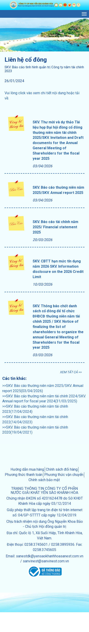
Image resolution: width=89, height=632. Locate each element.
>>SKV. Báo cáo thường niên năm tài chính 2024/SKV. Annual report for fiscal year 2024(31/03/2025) (44, 399)
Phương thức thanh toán (23, 474)
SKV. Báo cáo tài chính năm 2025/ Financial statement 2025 (55, 227)
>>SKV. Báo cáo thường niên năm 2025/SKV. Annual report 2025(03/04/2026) (42, 388)
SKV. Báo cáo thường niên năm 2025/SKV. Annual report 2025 (58, 190)
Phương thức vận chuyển (63, 474)
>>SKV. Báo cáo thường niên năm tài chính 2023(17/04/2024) (35, 409)
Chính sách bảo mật (44, 480)
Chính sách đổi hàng (62, 469)
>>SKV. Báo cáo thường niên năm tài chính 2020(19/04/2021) (35, 430)
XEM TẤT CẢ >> (70, 372)
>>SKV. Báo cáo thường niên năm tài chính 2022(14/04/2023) (35, 419)
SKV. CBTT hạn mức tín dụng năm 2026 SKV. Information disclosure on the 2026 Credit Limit (58, 269)
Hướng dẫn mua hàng (27, 469)
